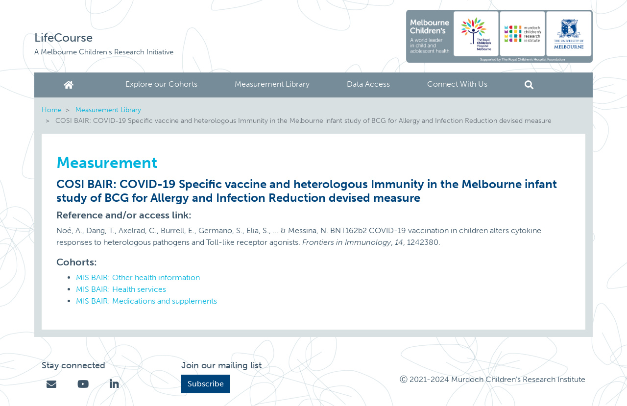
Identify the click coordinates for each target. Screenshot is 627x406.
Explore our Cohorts (161, 84)
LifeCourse (63, 37)
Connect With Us (457, 84)
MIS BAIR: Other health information (138, 277)
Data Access (368, 84)
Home (70, 84)
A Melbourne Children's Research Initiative (103, 52)
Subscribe (206, 383)
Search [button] (529, 84)
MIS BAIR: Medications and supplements (146, 301)
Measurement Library (272, 84)
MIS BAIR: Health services (121, 289)
